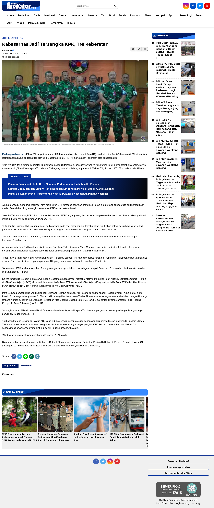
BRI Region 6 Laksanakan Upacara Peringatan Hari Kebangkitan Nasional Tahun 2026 (168, 127)
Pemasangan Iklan (178, 467)
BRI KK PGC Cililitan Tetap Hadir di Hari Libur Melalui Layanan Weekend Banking (167, 147)
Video (20, 23)
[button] (145, 49)
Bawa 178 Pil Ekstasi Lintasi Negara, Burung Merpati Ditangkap (168, 68)
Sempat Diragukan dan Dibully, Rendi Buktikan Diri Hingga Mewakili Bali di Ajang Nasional (61, 188)
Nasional (49, 15)
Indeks (71, 23)
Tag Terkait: (10, 365)
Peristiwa (23, 15)
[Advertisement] (173, 256)
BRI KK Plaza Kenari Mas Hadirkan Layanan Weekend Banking (167, 163)
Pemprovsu (56, 23)
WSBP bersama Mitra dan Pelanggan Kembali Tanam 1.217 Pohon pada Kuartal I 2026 (19, 437)
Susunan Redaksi (178, 461)
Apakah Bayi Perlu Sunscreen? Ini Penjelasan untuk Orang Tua (91, 437)
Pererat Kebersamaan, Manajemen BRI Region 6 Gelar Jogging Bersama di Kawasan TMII (168, 223)
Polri (112, 15)
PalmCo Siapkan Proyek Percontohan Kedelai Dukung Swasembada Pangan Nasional (58, 193)
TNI (103, 15)
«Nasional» (17, 38)
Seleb (199, 15)
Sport (172, 15)
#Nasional (26, 365)
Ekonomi (135, 15)
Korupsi (160, 15)
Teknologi (186, 15)
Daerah (63, 15)
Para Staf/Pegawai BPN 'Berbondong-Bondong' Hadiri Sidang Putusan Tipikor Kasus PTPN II (167, 50)
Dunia (37, 15)
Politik (122, 15)
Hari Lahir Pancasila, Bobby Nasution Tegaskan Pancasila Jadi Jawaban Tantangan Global (168, 182)
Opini (10, 23)
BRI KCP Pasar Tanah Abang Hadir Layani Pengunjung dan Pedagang (167, 107)
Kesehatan (77, 15)
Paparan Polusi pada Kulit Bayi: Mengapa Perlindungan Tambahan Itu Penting (53, 184)
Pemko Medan (37, 23)
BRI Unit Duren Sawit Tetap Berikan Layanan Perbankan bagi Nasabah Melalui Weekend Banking (167, 89)
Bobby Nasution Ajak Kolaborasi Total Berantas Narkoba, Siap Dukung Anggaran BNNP (166, 202)
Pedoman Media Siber (178, 473)
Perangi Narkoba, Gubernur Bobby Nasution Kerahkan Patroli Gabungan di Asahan (53, 437)
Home (10, 15)
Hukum (92, 15)
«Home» (6, 38)
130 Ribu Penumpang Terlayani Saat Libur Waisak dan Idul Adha (127, 437)
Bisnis (148, 15)
